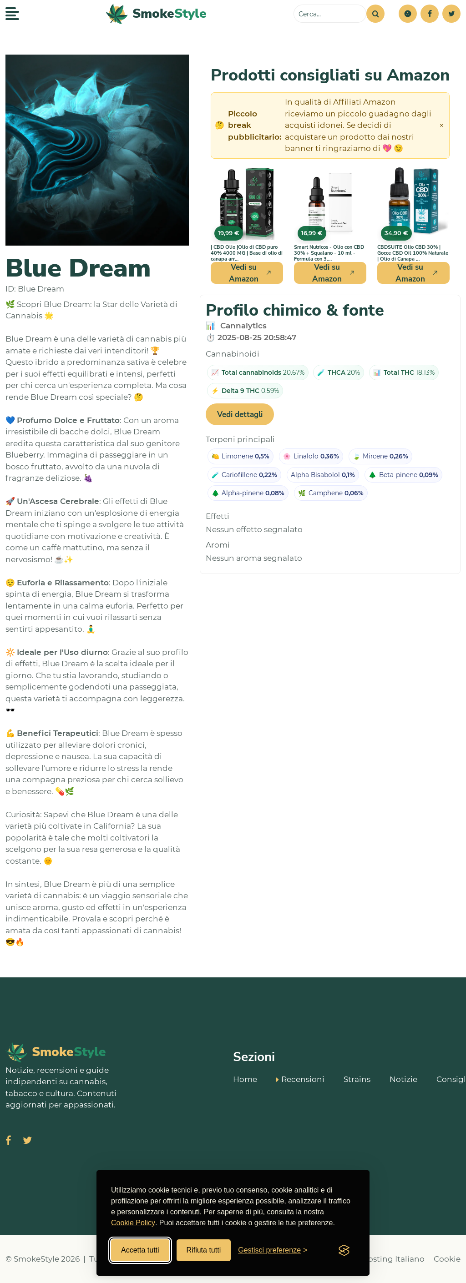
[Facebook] (429, 14)
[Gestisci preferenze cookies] (272, 1250)
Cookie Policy (133, 1223)
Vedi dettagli (240, 414)
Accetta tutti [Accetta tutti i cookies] (140, 1250)
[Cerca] (375, 14)
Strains (357, 1078)
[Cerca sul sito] (330, 14)
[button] (408, 14)
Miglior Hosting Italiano (378, 1258)
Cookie (447, 1258)
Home (245, 1078)
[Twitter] (451, 14)
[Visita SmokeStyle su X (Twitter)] (27, 1141)
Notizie (403, 1078)
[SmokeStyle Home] (156, 14)
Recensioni (300, 1078)
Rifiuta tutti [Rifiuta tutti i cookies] (204, 1250)
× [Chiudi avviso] (441, 126)
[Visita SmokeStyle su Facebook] (8, 1141)
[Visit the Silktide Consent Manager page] (344, 1250)
